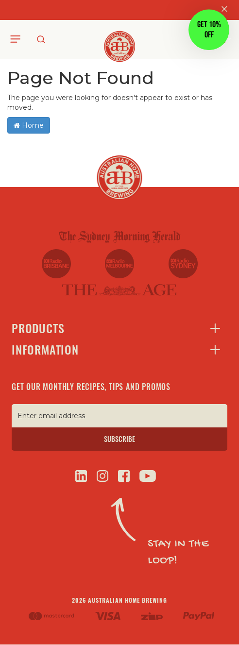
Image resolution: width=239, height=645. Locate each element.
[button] (208, 30)
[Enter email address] (119, 415)
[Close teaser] (185, 53)
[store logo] (120, 38)
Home (29, 125)
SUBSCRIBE (119, 439)
